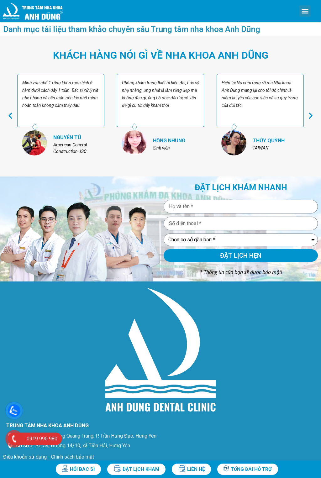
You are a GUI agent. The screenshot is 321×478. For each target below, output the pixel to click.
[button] (305, 11)
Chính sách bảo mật (72, 457)
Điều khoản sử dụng (25, 457)
